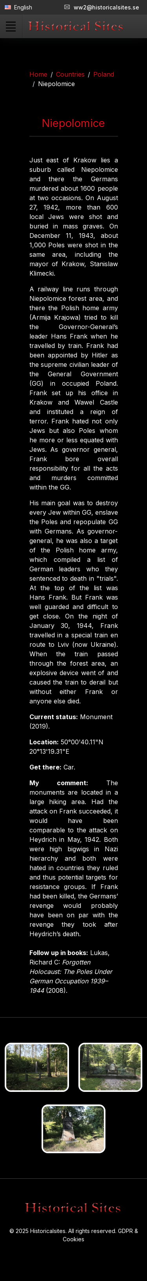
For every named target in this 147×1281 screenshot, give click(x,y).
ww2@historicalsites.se (101, 7)
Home (38, 74)
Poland (103, 74)
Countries (70, 74)
